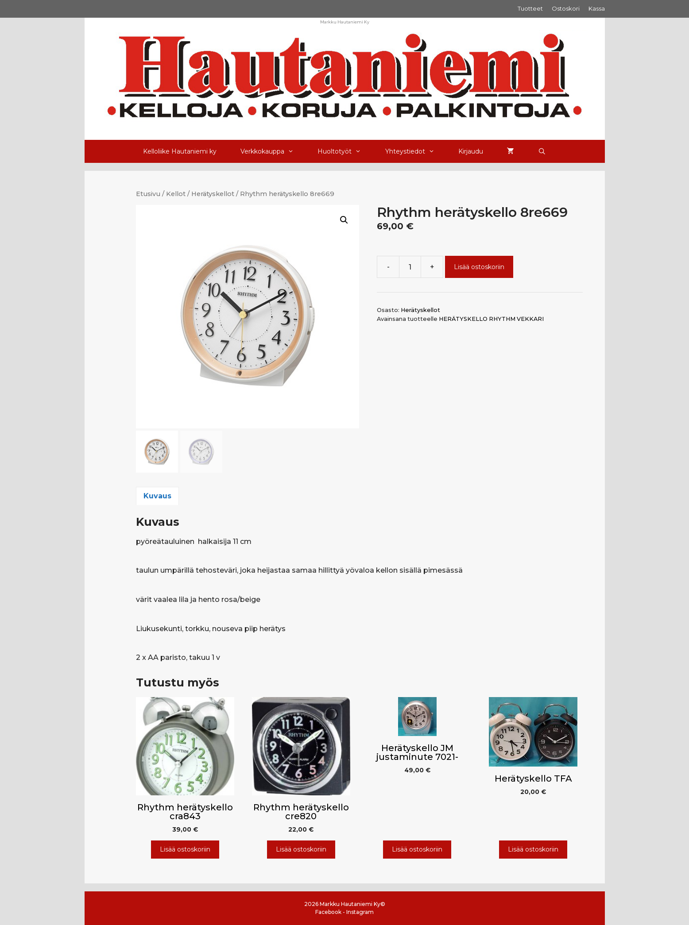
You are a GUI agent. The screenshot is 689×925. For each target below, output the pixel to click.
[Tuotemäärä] (410, 267)
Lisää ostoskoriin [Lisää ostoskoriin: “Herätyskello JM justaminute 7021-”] (417, 849)
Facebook (328, 912)
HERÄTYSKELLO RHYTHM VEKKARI (491, 319)
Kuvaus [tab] (157, 496)
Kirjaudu (470, 151)
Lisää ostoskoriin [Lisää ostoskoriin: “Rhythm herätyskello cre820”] (301, 849)
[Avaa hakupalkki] (542, 151)
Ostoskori (566, 8)
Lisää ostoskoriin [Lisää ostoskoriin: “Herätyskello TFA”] (533, 849)
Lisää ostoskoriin (479, 267)
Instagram (360, 912)
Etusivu (148, 194)
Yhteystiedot (415, 151)
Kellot (176, 194)
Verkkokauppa (273, 151)
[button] (344, 220)
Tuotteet (530, 8)
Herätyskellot (212, 194)
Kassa (596, 8)
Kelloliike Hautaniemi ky (180, 151)
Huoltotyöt (345, 151)
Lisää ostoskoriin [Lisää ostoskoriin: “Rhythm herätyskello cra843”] (185, 849)
